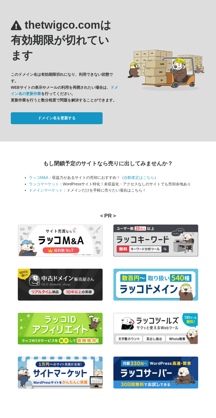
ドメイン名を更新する (57, 118)
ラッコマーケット (44, 184)
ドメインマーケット (46, 190)
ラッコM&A (38, 177)
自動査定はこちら (139, 177)
